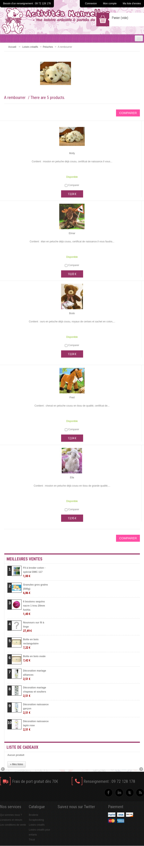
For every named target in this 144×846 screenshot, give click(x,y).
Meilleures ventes (24, 559)
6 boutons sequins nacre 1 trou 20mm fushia (34, 608)
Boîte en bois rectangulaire (30, 643)
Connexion (91, 3)
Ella (72, 477)
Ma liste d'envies (132, 3)
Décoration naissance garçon (36, 708)
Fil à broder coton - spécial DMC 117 (34, 572)
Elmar (72, 233)
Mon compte (110, 3)
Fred (72, 397)
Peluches (48, 46)
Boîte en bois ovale (34, 658)
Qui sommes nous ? (11, 814)
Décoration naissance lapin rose (36, 725)
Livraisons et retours (11, 819)
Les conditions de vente (13, 824)
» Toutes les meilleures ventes (112, 737)
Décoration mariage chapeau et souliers (34, 691)
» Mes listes (16, 764)
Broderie (33, 814)
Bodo (72, 313)
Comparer (73, 185)
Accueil (12, 46)
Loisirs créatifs (30, 46)
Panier (120, 18)
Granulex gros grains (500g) (35, 589)
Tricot (32, 839)
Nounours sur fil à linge (33, 626)
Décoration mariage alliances (34, 675)
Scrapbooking (36, 819)
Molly (72, 153)
